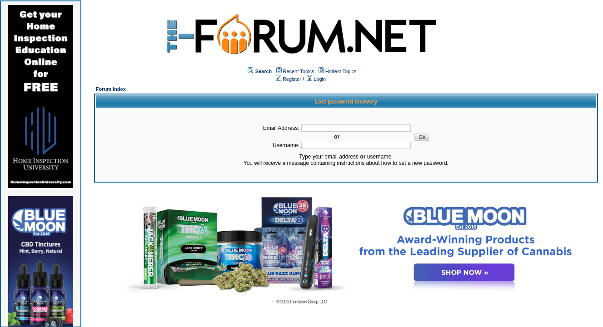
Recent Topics (298, 71)
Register (288, 79)
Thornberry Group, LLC (307, 301)
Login (316, 79)
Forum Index (111, 89)
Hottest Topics (341, 71)
